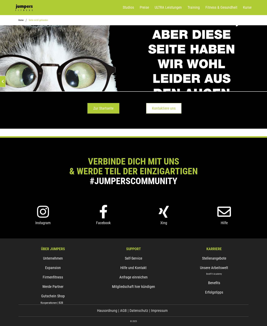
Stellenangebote (214, 258)
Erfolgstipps (214, 292)
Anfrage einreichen (133, 277)
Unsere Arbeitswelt (214, 267)
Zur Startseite (103, 108)
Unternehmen (53, 258)
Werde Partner (52, 286)
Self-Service (133, 258)
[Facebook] (103, 218)
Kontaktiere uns (164, 108)
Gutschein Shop (53, 296)
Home (21, 20)
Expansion (53, 267)
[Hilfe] (224, 218)
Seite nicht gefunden (38, 20)
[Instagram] (43, 218)
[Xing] (164, 218)
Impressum (159, 310)
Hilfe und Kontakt (133, 267)
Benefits (214, 283)
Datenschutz (139, 310)
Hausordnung (107, 310)
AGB (123, 310)
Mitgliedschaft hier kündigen (133, 286)
